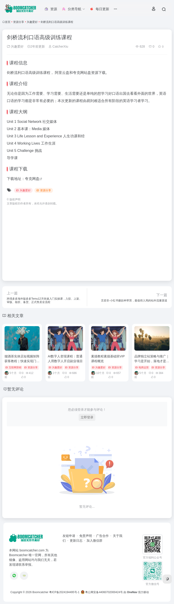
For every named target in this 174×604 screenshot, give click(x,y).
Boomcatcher (40, 592)
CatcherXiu (58, 46)
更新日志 (76, 540)
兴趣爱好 (32, 22)
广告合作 (102, 536)
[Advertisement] (87, 241)
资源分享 (18, 22)
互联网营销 (13, 367)
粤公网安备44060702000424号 (102, 592)
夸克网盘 (32, 179)
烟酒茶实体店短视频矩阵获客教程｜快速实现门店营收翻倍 (22, 361)
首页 (7, 22)
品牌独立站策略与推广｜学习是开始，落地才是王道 (151, 361)
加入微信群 (94, 540)
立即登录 (87, 417)
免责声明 (85, 536)
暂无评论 (15, 389)
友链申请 (69, 536)
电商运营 (142, 367)
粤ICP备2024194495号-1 (64, 592)
